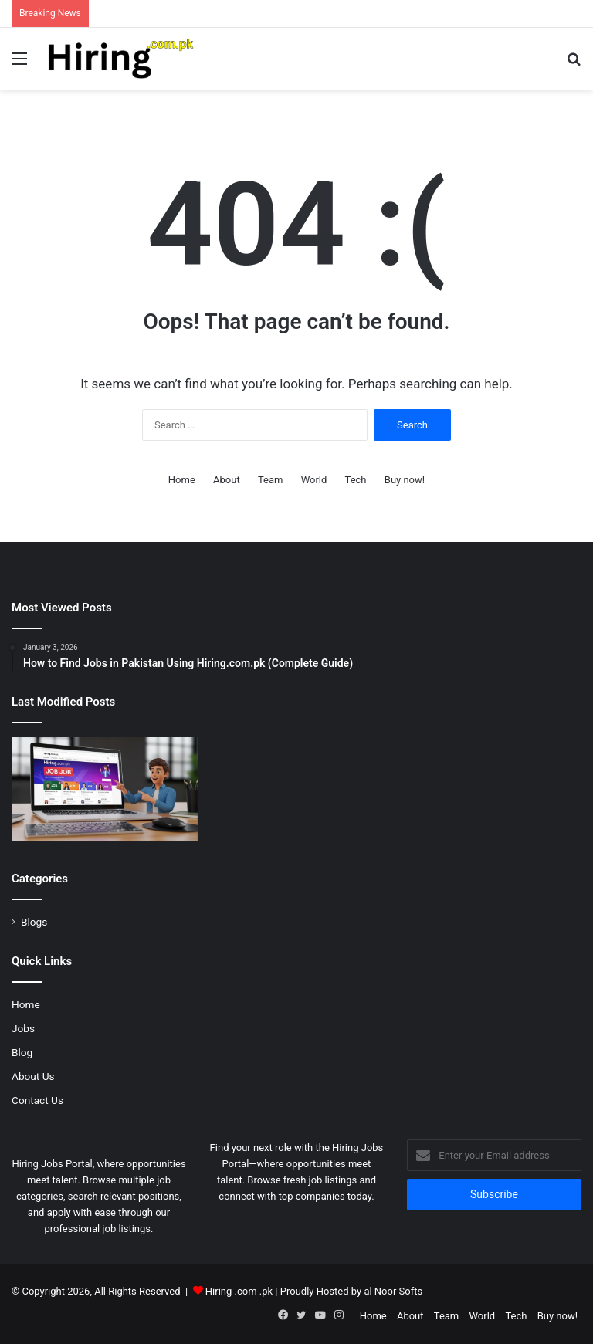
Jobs (23, 1028)
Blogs (34, 922)
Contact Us (37, 1100)
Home (181, 480)
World (314, 480)
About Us (33, 1076)
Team (270, 480)
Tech (356, 480)
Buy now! (405, 480)
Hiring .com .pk (239, 1291)
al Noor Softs (393, 1291)
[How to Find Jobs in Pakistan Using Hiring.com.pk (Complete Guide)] (105, 789)
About (226, 480)
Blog (22, 1052)
